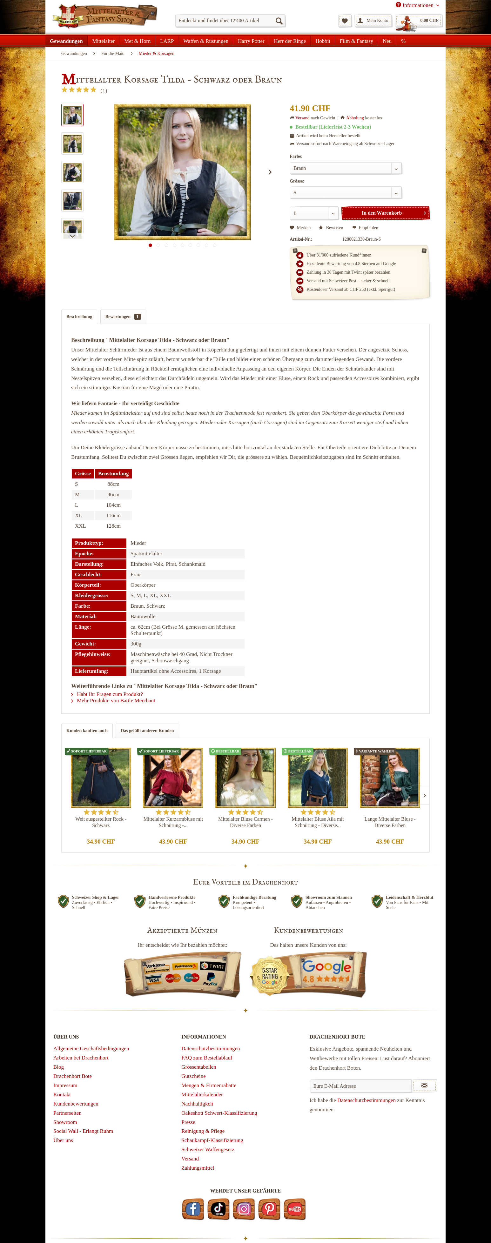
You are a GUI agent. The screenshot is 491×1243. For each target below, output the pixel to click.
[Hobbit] (323, 40)
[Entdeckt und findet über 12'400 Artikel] (230, 20)
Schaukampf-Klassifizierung (212, 1140)
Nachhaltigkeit (197, 1104)
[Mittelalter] (104, 40)
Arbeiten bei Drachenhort (81, 1058)
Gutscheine (193, 1076)
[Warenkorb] (418, 20)
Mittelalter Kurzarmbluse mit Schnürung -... (173, 822)
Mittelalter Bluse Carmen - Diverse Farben (245, 822)
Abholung (355, 118)
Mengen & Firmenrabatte (208, 1085)
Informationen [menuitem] (415, 5)
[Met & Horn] (137, 40)
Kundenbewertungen (75, 1104)
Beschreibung (79, 316)
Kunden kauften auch (87, 730)
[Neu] (387, 40)
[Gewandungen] (66, 40)
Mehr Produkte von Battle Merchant (113, 701)
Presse (188, 1122)
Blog (58, 1067)
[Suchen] (278, 20)
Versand (302, 118)
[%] (403, 40)
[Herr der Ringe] (290, 40)
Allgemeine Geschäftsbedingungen (91, 1049)
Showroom (65, 1122)
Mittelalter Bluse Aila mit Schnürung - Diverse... (318, 822)
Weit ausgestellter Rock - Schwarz (100, 822)
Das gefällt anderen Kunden (147, 730)
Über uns (63, 1140)
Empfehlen (365, 227)
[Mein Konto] (373, 20)
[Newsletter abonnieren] (424, 1086)
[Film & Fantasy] (356, 40)
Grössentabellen (198, 1067)
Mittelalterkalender (202, 1095)
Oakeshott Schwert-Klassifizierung (219, 1113)
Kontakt (62, 1095)
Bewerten (331, 227)
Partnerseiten (67, 1113)
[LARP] (166, 40)
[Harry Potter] (251, 40)
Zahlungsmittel (197, 1168)
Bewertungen (123, 317)
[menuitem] (230, 20)
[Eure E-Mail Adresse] (361, 1086)
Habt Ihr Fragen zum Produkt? (107, 694)
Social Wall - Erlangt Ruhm (83, 1131)
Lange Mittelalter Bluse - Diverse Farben (390, 822)
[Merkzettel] (345, 20)
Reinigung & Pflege (203, 1131)
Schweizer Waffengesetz (207, 1149)
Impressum (65, 1085)
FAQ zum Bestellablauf (206, 1058)
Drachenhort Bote (72, 1076)
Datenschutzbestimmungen (210, 1049)
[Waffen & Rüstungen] (205, 40)
